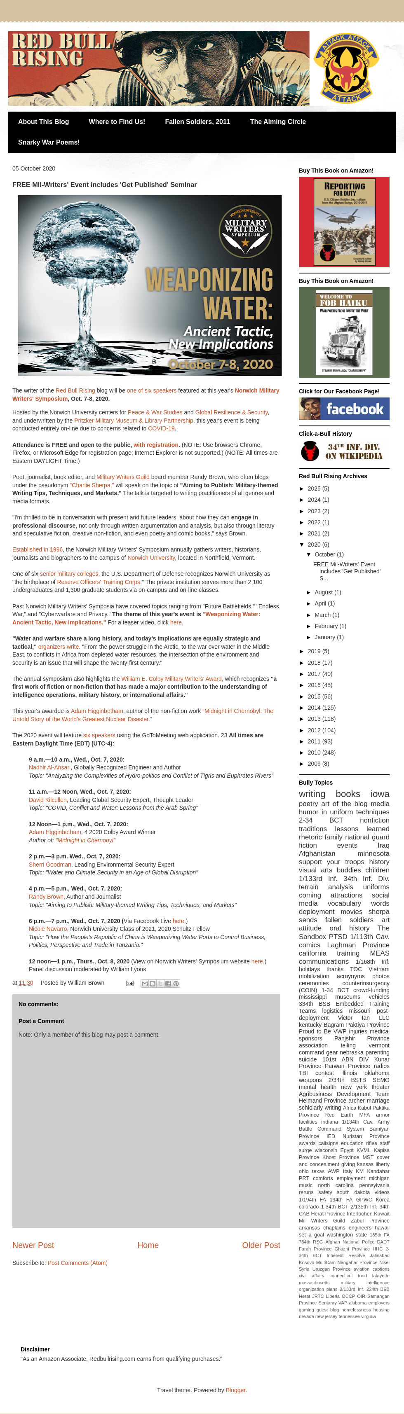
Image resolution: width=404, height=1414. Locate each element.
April (321, 603)
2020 (315, 544)
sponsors (310, 1038)
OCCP (348, 1296)
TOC (356, 969)
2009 (315, 763)
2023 (315, 511)
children (377, 870)
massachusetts (314, 1282)
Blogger (235, 1390)
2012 (315, 730)
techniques (373, 812)
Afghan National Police (349, 1241)
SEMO (381, 1080)
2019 (315, 651)
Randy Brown (46, 896)
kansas (365, 1164)
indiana (329, 1122)
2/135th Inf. (363, 1207)
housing (381, 1309)
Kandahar (378, 1171)
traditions (313, 829)
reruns (306, 1192)
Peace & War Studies (155, 412)
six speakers (99, 735)
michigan (379, 1178)
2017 (315, 674)
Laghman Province (358, 945)
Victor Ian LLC (364, 1017)
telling (348, 1045)
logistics (332, 1010)
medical (380, 1031)
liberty (383, 1164)
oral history (350, 928)
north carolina (335, 1185)
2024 (315, 499)
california (312, 953)
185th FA (380, 1234)
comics (309, 945)
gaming (306, 1309)
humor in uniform (326, 812)
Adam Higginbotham (97, 711)
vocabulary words (359, 903)
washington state (347, 1235)
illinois (349, 1073)
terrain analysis (326, 887)
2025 (315, 488)
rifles (371, 1143)
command (311, 1052)
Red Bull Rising (75, 390)
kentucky (310, 1024)
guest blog (328, 1309)
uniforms (376, 887)
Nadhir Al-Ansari (49, 767)
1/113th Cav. (370, 937)
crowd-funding (371, 990)
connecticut (341, 1275)
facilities (308, 1122)
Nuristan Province (366, 1136)
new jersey (326, 1316)
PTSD (338, 937)
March (323, 615)
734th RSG (311, 1241)
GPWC (364, 1200)
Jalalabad (380, 1255)
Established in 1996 (37, 549)
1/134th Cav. (358, 1122)
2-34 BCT (321, 820)
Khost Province (340, 1157)
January (326, 637)
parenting (378, 1052)
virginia (368, 1316)
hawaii (382, 1228)
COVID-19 (161, 428)
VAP (343, 1302)
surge (305, 1150)
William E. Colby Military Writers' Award (172, 678)
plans (332, 1289)
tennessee (349, 1316)
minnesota (374, 854)
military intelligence (365, 1282)
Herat (304, 1296)
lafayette (381, 1275)
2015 (315, 696)
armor (383, 1115)
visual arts (315, 870)
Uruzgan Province (331, 1269)
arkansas (309, 1228)
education (352, 1143)
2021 (315, 533)
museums (347, 996)
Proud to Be (315, 1031)
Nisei (384, 1262)
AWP (333, 1171)
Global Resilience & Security (231, 412)
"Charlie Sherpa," (92, 485)
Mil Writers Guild (322, 1221)
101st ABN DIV (345, 1059)
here (176, 622)
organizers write (58, 646)
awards (307, 1143)
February (327, 626)
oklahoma (377, 1073)
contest (324, 1073)
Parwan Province (347, 1066)
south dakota (353, 1192)
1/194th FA (312, 1200)
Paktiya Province (368, 1024)
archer (356, 1100)
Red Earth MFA (347, 1115)
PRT (304, 1178)
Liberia (333, 1296)
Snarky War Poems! (49, 142)
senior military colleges (69, 573)
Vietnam (379, 969)
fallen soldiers (349, 920)
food (362, 1275)
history (379, 862)
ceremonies (314, 983)
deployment (317, 912)
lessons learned (362, 829)
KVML (364, 1150)
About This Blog (43, 121)
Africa (349, 1108)
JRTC (318, 1296)
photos (381, 976)
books (348, 794)
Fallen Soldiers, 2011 (197, 121)
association (313, 1045)
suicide (308, 1059)
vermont (379, 1045)
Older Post (261, 1245)
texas (318, 1171)
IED (330, 1136)
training (348, 953)
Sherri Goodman (50, 864)
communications (324, 961)
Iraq (384, 845)
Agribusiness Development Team (344, 1094)
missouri (360, 1010)
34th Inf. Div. (366, 879)
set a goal (311, 1235)
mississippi (313, 996)
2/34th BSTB (347, 1080)
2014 (315, 707)
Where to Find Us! (117, 121)
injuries (358, 1031)
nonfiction (375, 820)
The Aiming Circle (278, 121)
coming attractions (330, 895)
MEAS (380, 953)
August (324, 592)
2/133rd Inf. (352, 1289)
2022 (315, 522)
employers (379, 1302)
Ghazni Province (352, 1248)
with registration (156, 445)
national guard (367, 837)
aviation (362, 1269)
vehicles (379, 996)
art (385, 920)
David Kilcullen (48, 800)
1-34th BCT (334, 1207)
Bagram (334, 1024)
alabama (357, 1302)
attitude (310, 928)
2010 (315, 752)
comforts (323, 1178)
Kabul (364, 1108)
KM (360, 1171)
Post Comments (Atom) (78, 1263)
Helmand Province (322, 1100)
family (333, 837)
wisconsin (326, 1150)
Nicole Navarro (48, 929)
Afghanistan (317, 854)
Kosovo (306, 1262)
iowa (380, 794)
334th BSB (314, 1003)
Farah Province (315, 1248)
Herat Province (328, 1214)
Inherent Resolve (345, 1255)
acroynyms (351, 976)
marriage (378, 1100)
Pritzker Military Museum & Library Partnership (133, 420)
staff (385, 1143)
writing (312, 794)
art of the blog (344, 804)
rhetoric (310, 837)
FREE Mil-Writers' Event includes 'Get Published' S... (347, 571)
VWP (340, 1031)
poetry (308, 804)
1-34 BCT (335, 990)
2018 (315, 662)
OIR (361, 1296)
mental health (317, 1087)
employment (351, 1178)
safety (325, 1192)
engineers (360, 1228)
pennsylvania (374, 1185)
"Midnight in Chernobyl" (85, 840)
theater (380, 1087)
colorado (309, 1207)
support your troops (331, 862)
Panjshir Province (362, 1038)
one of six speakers (152, 390)
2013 (315, 718)
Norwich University (151, 557)
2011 (315, 741)
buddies (349, 870)
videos (382, 1192)
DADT (383, 1241)
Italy (347, 1171)
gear (332, 1052)
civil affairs (311, 1275)
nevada (306, 1316)
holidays (309, 969)
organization (311, 1289)
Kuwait (382, 1214)
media (380, 804)
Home (148, 1245)
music (305, 1185)
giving (348, 1164)
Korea (383, 1200)
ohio (304, 1171)
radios (382, 1066)
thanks (334, 969)
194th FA (341, 1200)
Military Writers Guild (123, 477)
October (326, 554)
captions (381, 1269)
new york (354, 1087)
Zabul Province (370, 1221)
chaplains (334, 1228)
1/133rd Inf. (318, 879)
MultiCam (326, 1262)
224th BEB (378, 1289)
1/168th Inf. (373, 961)
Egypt (347, 1150)
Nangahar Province (358, 1262)
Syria (304, 1269)
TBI (303, 1073)
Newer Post (33, 1245)
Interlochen (359, 1214)
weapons (310, 1080)
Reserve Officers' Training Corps (98, 582)
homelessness (356, 1309)
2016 (315, 685)
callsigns (328, 1143)
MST (368, 1157)
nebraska (352, 1052)
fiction (308, 845)
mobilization (314, 976)
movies (351, 912)
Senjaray (328, 1302)
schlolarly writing (320, 1107)
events (347, 845)
